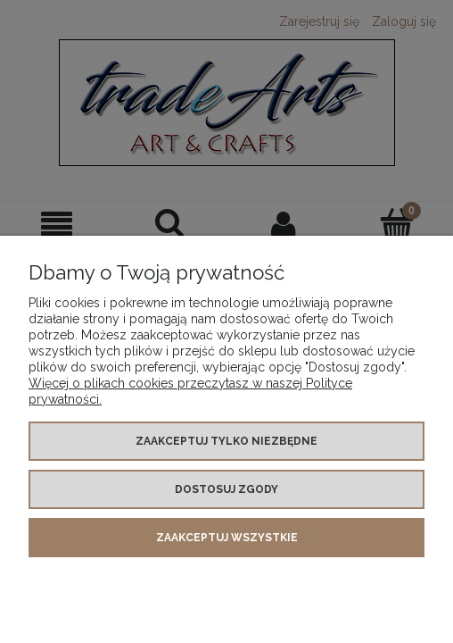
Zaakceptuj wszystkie (227, 537)
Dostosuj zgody (226, 489)
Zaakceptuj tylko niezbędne (226, 441)
